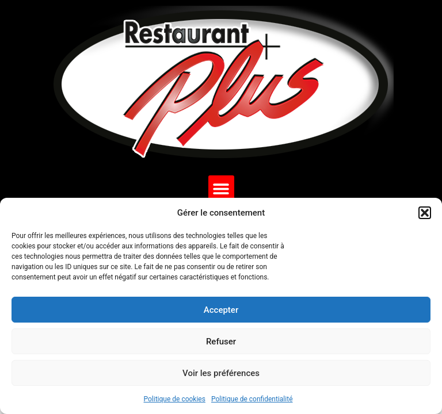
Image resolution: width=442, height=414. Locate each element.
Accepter (221, 310)
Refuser (221, 341)
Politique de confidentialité (252, 399)
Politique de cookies (174, 399)
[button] (424, 212)
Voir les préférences (221, 373)
